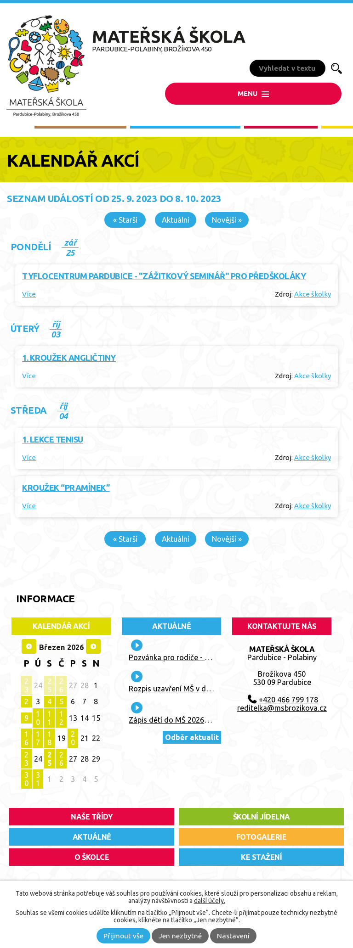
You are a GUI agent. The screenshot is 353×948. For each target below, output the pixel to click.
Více (29, 294)
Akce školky (312, 294)
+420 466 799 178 (288, 700)
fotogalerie (261, 837)
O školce (91, 857)
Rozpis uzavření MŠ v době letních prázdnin (201, 688)
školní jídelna (261, 817)
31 (38, 779)
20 (73, 738)
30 (26, 779)
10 (38, 718)
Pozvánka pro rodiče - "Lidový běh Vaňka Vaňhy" (211, 657)
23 (26, 685)
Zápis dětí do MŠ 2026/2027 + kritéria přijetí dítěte (213, 720)
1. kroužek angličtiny (69, 357)
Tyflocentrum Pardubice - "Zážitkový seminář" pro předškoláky (164, 275)
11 (49, 718)
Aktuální (175, 220)
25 (49, 685)
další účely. (209, 900)
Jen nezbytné (180, 936)
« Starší (125, 220)
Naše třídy (92, 817)
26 (61, 685)
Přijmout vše (123, 936)
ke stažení (261, 857)
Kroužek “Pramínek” (65, 487)
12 (61, 718)
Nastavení (233, 936)
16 (26, 738)
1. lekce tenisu (52, 439)
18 (49, 738)
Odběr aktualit (192, 737)
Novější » (227, 220)
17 (38, 738)
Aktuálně (171, 626)
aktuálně (92, 837)
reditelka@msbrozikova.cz (282, 708)
